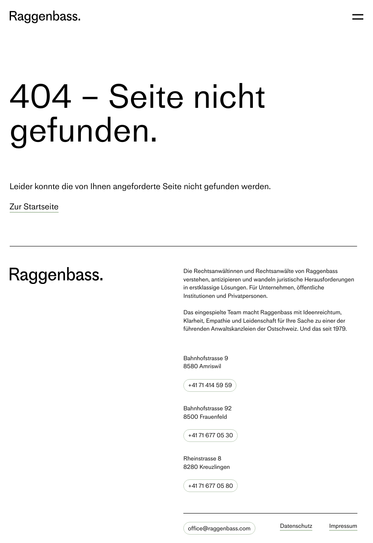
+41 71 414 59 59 (210, 385)
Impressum (343, 526)
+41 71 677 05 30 (210, 435)
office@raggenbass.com (219, 528)
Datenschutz (296, 526)
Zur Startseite (34, 206)
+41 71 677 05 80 (210, 486)
